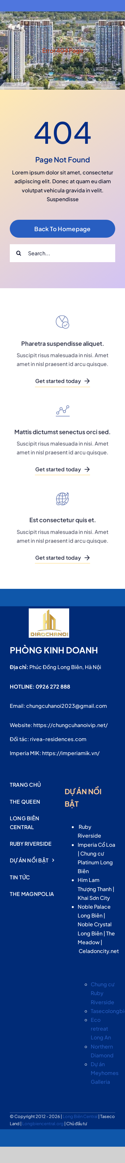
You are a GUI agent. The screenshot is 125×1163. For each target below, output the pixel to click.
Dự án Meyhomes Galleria (104, 1073)
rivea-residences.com (58, 739)
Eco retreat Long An (101, 1028)
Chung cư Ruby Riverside (103, 993)
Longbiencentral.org (43, 1123)
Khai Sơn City (94, 897)
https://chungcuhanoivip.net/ (70, 725)
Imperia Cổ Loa (96, 844)
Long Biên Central (80, 1116)
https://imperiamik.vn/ (71, 753)
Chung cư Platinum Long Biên (95, 862)
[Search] (19, 253)
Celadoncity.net (99, 950)
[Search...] (62, 253)
